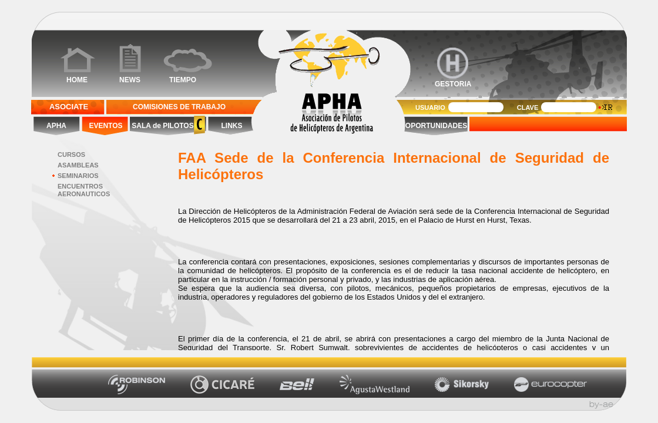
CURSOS (71, 154)
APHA (56, 126)
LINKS (232, 126)
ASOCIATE (68, 106)
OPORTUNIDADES (436, 126)
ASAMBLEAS (78, 165)
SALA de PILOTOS (162, 126)
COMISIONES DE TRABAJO (179, 107)
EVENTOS (105, 126)
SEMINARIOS (78, 175)
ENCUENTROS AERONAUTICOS (84, 190)
